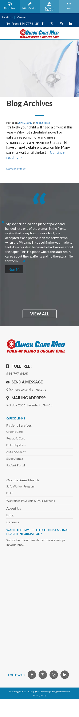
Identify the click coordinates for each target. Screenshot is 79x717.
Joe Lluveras (43, 122)
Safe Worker (20, 486)
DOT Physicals (16, 445)
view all (39, 313)
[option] (39, 240)
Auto (16, 452)
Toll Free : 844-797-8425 (22, 23)
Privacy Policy (39, 695)
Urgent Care (14, 431)
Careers (22, 17)
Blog (9, 515)
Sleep (14, 458)
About (13, 508)
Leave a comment (16, 168)
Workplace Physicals (30, 500)
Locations (7, 17)
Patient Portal (15, 465)
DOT (9, 493)
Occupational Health (22, 480)
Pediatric (15, 438)
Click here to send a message (26, 389)
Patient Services (19, 425)
